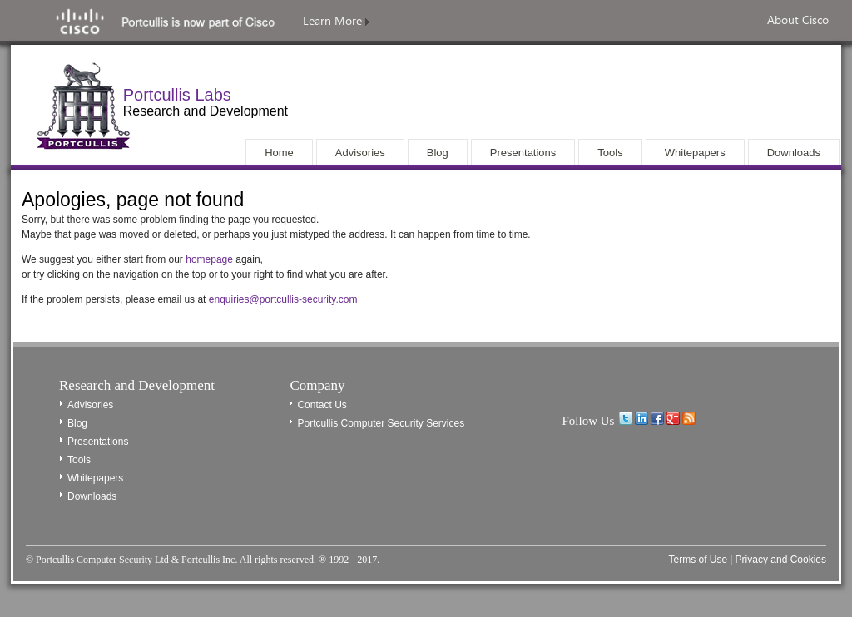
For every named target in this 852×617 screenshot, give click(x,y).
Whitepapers (95, 478)
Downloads (91, 496)
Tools (79, 460)
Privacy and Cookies (781, 559)
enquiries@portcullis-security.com (283, 299)
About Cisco (798, 19)
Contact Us (321, 405)
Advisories (90, 405)
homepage (209, 259)
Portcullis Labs (177, 95)
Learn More (336, 20)
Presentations (97, 441)
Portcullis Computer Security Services (380, 423)
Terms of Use (697, 559)
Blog (77, 423)
